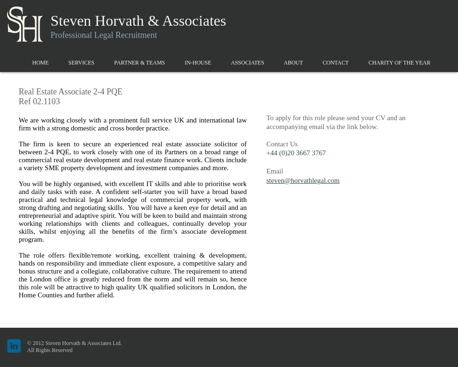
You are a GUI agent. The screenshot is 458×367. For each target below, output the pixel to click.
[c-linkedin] (14, 346)
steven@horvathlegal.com (303, 180)
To (270, 118)
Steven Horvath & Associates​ (138, 20)
